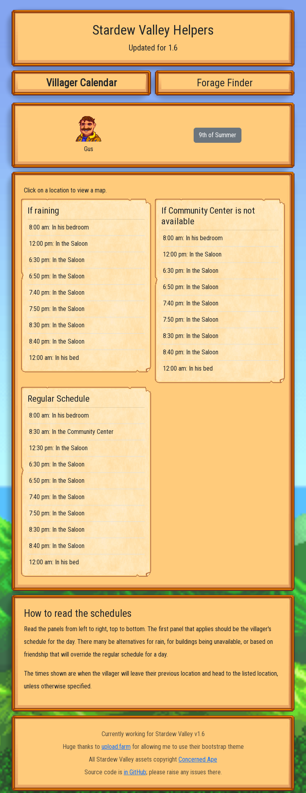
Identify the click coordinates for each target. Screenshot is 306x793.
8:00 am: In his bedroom (59, 227)
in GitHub (135, 772)
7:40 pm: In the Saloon (56, 292)
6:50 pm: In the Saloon (56, 276)
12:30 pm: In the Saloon (58, 448)
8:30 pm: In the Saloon (56, 325)
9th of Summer (217, 135)
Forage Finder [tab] (225, 83)
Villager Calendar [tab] (81, 83)
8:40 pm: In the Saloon (56, 341)
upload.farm (116, 746)
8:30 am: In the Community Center (71, 431)
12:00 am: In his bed (54, 358)
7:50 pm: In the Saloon (56, 309)
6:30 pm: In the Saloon (56, 260)
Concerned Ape (197, 759)
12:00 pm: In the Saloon (58, 243)
